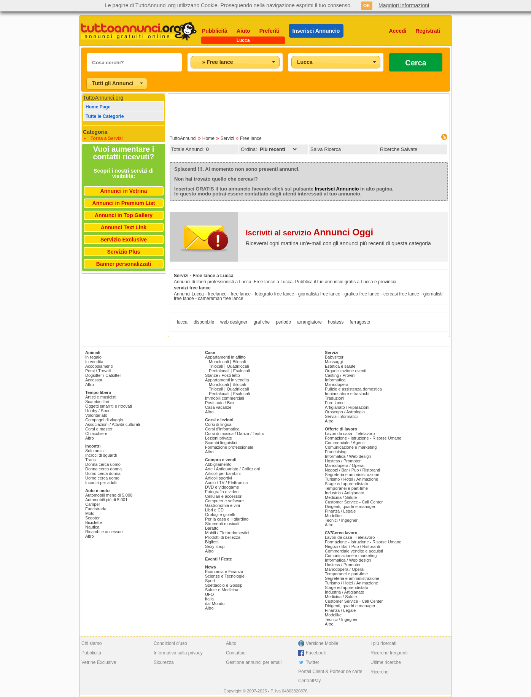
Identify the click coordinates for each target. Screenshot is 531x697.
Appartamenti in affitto (225, 357)
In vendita (94, 361)
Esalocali (241, 370)
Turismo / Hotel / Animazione (351, 479)
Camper (92, 504)
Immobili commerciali (224, 398)
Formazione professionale (229, 447)
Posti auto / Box (219, 402)
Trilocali (216, 366)
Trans (90, 459)
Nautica (92, 527)
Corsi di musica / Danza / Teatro (234, 433)
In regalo (93, 357)
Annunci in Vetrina (123, 191)
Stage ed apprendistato (346, 483)
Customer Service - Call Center (354, 502)
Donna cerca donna (103, 469)
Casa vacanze (218, 407)
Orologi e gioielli (220, 514)
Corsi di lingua (218, 424)
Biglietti (211, 542)
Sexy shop (214, 546)
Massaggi (334, 361)
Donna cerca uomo (103, 464)
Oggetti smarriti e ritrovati (108, 406)
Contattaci (236, 653)
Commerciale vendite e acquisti (354, 551)
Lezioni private (218, 438)
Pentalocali (219, 370)
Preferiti (269, 31)
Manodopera (336, 384)
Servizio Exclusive (123, 240)
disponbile (204, 322)
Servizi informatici (341, 416)
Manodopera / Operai (344, 465)
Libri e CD (214, 510)
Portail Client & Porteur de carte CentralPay (330, 676)
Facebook (316, 653)
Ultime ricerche (385, 662)
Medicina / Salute (341, 497)
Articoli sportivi (218, 478)
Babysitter (334, 357)
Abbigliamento (218, 464)
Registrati (427, 31)
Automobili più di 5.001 (106, 499)
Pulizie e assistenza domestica (353, 389)
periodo (283, 322)
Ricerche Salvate (398, 149)
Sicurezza (164, 662)
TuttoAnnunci (183, 138)
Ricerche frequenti (388, 653)
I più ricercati (383, 643)
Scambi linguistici (221, 442)
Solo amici (95, 450)
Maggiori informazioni (403, 5)
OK (366, 5)
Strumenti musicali (222, 523)
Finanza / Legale (340, 511)
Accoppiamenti (99, 366)
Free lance (251, 138)
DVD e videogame (222, 487)
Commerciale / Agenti (345, 442)
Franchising (336, 451)
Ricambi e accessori (103, 531)
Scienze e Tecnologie (225, 576)
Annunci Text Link (123, 227)
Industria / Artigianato (344, 493)
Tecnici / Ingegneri (342, 520)
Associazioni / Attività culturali (112, 424)
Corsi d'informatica (222, 429)
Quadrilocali (238, 366)
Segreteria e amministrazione (352, 474)
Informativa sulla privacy (178, 653)
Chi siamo (91, 643)
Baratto (211, 528)
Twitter (312, 662)
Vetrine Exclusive (98, 662)
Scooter (92, 518)
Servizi (227, 138)
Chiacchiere (96, 433)
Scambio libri (97, 401)
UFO (209, 594)
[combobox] (235, 62)
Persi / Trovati (98, 370)
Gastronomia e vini (222, 505)
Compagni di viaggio (104, 420)
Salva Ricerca (325, 149)
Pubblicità (214, 31)
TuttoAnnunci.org (103, 98)
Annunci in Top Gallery (124, 215)
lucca (182, 322)
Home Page (98, 107)
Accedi (398, 31)
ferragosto (360, 322)
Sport (210, 580)
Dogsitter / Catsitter (103, 375)
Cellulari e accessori (223, 496)
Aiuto (243, 31)
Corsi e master (99, 429)
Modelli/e (333, 515)
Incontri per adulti (101, 482)
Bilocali (239, 361)
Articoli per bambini (223, 473)
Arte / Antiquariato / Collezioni (232, 469)
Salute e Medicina (221, 589)
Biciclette (93, 522)
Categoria (95, 132)
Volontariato (96, 415)
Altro (89, 384)
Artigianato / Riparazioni (347, 407)
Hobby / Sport (98, 410)
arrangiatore (309, 322)
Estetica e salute (340, 366)
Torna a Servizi (106, 138)
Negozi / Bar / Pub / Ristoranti (352, 470)
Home (208, 138)
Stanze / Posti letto (222, 375)
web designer (233, 322)
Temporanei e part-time (346, 488)
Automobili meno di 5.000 (108, 495)
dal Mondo (214, 603)
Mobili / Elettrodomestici (227, 532)
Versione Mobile (322, 643)
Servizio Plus (123, 252)
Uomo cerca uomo (102, 478)
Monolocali (219, 361)
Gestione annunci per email (253, 662)
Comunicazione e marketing (351, 447)
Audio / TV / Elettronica (226, 482)
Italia (209, 599)
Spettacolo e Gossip (223, 585)
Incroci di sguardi (101, 455)
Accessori (94, 380)
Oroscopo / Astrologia (345, 412)
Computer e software (224, 501)
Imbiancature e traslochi (347, 393)
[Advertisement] (308, 112)
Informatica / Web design (348, 456)
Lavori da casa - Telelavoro (350, 433)
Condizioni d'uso (170, 643)
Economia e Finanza (224, 571)
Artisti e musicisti (100, 397)
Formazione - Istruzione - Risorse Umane (363, 438)
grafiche (261, 322)
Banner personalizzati (123, 264)
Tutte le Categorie (105, 116)
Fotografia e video (221, 491)
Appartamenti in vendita (227, 380)
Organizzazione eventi (345, 370)
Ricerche (379, 672)
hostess (335, 322)
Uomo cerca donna (103, 473)
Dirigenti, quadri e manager (350, 506)
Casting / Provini (340, 375)
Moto (89, 513)
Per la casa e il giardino (226, 519)
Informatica (335, 380)
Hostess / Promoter (343, 461)
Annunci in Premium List (123, 203)
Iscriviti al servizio (309, 233)
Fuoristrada (96, 508)
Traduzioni (334, 398)
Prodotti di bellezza (222, 537)
